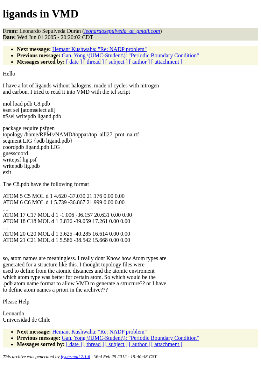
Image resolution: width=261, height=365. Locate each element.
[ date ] (74, 62)
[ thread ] (93, 62)
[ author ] (139, 62)
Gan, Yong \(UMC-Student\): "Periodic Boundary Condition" (130, 55)
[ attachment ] (166, 62)
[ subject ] (116, 62)
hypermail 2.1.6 (75, 356)
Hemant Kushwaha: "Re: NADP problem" (99, 49)
